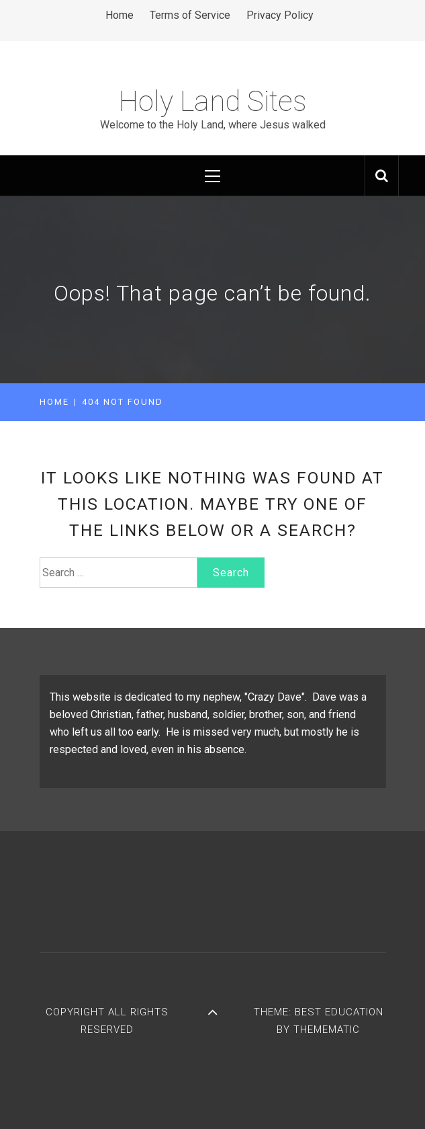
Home (119, 15)
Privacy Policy (280, 15)
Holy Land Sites (213, 101)
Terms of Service (190, 15)
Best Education (339, 1012)
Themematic (326, 1029)
